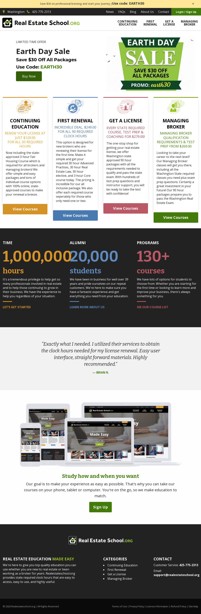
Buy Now (29, 76)
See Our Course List (152, 307)
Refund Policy (178, 606)
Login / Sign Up (186, 12)
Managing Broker (189, 22)
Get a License (169, 22)
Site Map (193, 606)
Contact (163, 12)
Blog (133, 12)
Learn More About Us (87, 307)
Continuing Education (128, 22)
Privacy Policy (136, 606)
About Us (147, 12)
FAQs (121, 12)
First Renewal (150, 22)
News (110, 12)
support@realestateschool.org (177, 575)
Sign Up (100, 506)
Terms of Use (119, 606)
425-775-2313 (188, 565)
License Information (157, 606)
